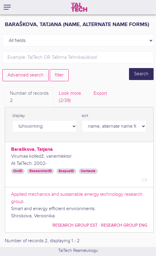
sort (85, 115)
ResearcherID (40, 171)
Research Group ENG (124, 225)
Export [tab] (100, 93)
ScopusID (66, 171)
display (18, 115)
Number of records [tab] (29, 97)
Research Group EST (75, 225)
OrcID (17, 171)
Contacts (88, 171)
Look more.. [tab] (71, 97)
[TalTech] (79, 7)
